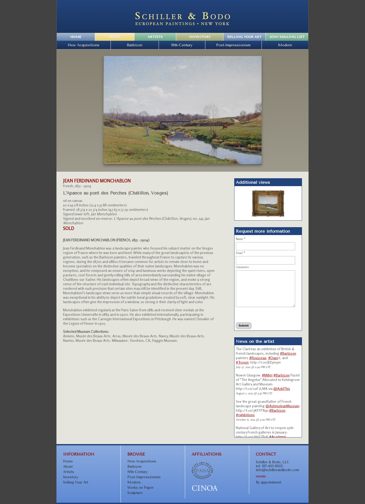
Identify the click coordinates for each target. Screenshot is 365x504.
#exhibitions (245, 415)
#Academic (277, 436)
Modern (285, 45)
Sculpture (135, 493)
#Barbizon (288, 353)
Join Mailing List (287, 37)
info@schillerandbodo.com (277, 470)
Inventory (199, 37)
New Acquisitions (83, 45)
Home (75, 37)
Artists (155, 37)
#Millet (267, 375)
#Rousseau (257, 357)
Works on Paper (140, 488)
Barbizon (134, 45)
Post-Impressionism (233, 45)
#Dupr (273, 357)
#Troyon (242, 362)
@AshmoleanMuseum (282, 406)
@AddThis (281, 388)
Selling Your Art (244, 37)
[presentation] (260, 314)
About (114, 37)
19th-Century (181, 45)
